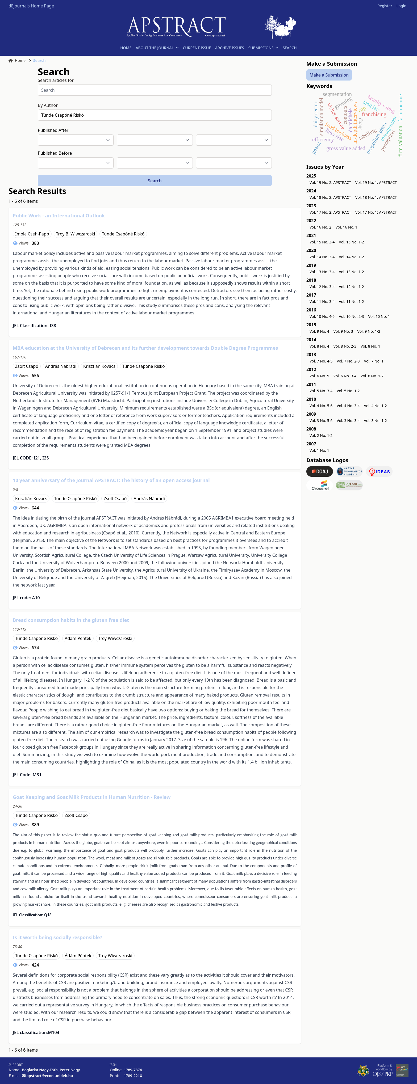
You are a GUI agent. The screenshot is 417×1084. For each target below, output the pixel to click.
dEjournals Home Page (31, 6)
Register (384, 5)
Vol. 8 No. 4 (319, 346)
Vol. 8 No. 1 (370, 346)
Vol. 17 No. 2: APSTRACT (330, 212)
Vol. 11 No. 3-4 (322, 301)
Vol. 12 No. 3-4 (322, 286)
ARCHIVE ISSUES (229, 47)
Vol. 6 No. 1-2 (372, 375)
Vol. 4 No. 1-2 (375, 405)
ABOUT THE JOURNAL (157, 47)
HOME (125, 47)
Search (154, 181)
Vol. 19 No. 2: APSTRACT (330, 182)
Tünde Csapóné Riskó (123, 234)
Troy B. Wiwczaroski (75, 234)
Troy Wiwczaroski (115, 638)
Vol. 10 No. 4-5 (322, 316)
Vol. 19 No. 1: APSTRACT (376, 182)
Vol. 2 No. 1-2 (321, 435)
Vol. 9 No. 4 (319, 331)
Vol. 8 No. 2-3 (344, 346)
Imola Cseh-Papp (32, 234)
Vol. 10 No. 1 (379, 316)
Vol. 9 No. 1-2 (368, 331)
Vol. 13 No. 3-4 (322, 271)
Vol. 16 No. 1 (346, 227)
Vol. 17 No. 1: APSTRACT (376, 212)
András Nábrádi (60, 366)
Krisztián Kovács (99, 366)
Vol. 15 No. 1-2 (351, 241)
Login (401, 5)
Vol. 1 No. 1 (319, 450)
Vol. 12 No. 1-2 (351, 286)
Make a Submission (329, 75)
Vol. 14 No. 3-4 (322, 256)
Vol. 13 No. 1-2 (351, 271)
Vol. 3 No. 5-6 (321, 420)
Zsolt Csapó (26, 366)
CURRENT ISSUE (197, 47)
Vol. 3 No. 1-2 (375, 420)
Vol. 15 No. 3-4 (322, 241)
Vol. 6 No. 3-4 (344, 375)
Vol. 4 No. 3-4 (348, 405)
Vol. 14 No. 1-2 (351, 256)
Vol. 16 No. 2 (320, 227)
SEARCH (290, 47)
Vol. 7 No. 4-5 (321, 361)
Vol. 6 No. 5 (319, 375)
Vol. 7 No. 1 (374, 361)
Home (17, 60)
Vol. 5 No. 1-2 (348, 390)
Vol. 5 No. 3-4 (321, 390)
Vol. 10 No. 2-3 (351, 316)
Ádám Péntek (78, 638)
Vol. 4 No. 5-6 (321, 405)
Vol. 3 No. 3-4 (348, 420)
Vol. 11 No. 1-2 (351, 301)
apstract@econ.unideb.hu (50, 1075)
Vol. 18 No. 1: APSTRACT (376, 197)
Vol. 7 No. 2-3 (348, 361)
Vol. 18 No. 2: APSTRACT (330, 197)
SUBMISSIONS (263, 47)
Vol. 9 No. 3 (343, 331)
